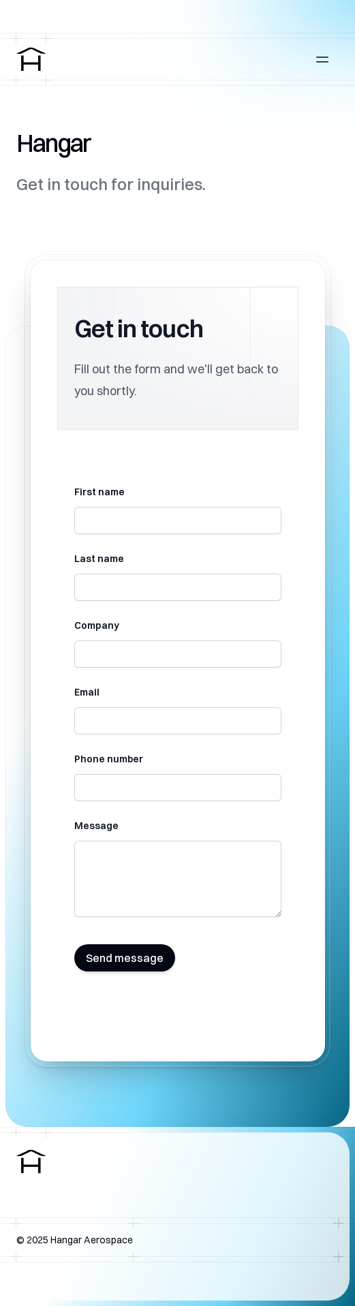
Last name (99, 559)
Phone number (108, 759)
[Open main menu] (322, 59)
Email (86, 692)
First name (99, 492)
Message (96, 826)
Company (96, 625)
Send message (125, 958)
